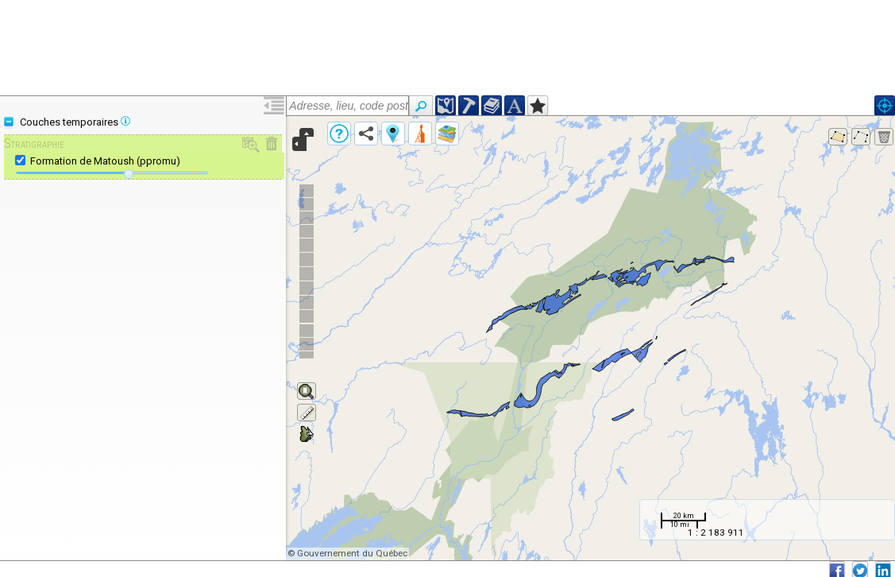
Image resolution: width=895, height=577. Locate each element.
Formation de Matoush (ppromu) (105, 161)
